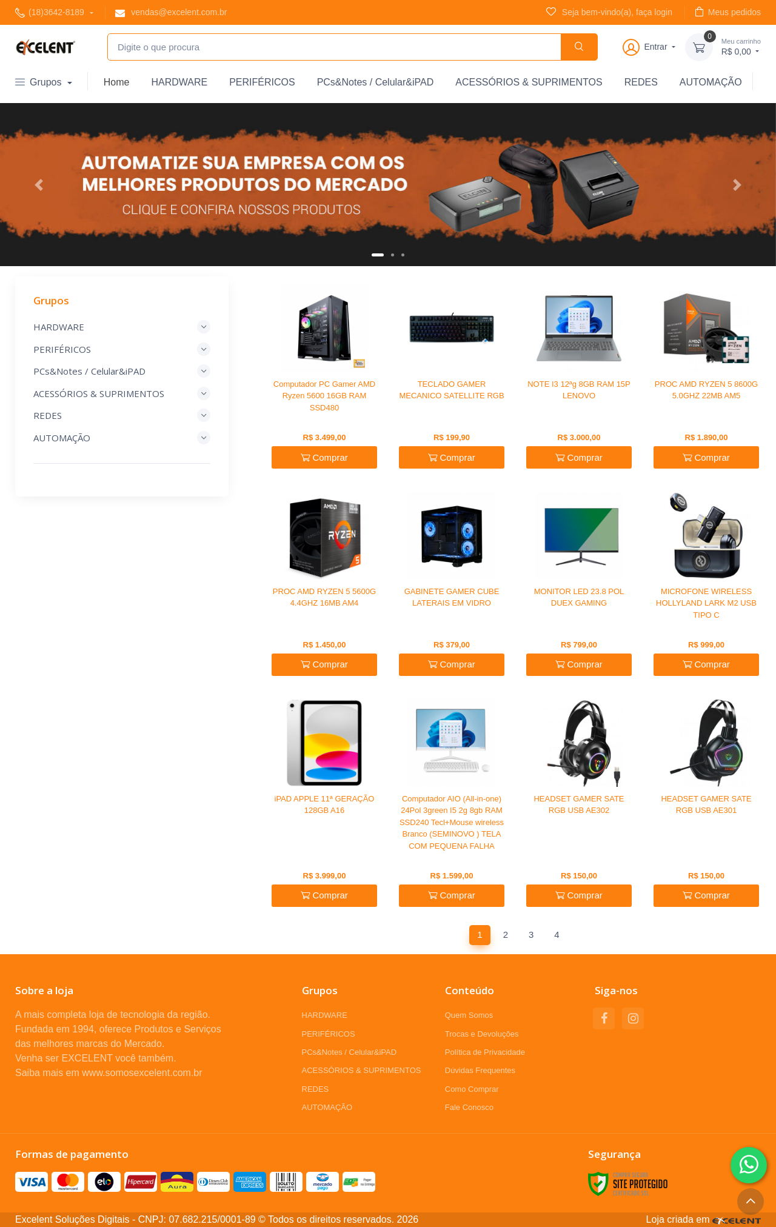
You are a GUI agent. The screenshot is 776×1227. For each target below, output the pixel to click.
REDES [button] (121, 415)
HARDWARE (179, 82)
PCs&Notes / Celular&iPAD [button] (121, 371)
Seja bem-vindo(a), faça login (609, 12)
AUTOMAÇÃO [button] (121, 437)
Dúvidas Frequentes (480, 1070)
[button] (39, 184)
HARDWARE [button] (121, 326)
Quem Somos (469, 1015)
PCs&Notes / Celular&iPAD (375, 82)
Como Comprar (472, 1089)
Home (117, 82)
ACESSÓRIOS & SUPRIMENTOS (528, 82)
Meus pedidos (728, 12)
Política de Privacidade (485, 1052)
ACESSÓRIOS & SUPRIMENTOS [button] (121, 393)
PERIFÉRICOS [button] (121, 349)
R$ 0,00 (741, 46)
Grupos (39, 82)
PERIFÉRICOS (262, 82)
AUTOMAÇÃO (711, 82)
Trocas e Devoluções (482, 1033)
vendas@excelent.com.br (171, 12)
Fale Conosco (469, 1107)
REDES (641, 82)
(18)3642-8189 (51, 12)
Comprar (324, 457)
